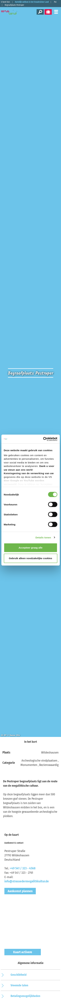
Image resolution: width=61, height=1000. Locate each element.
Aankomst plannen (20, 891)
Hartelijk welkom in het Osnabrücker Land (32, 2)
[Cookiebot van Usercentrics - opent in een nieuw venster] (43, 439)
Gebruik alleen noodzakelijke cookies (30, 558)
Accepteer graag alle (30, 547)
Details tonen (43, 537)
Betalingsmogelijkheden (25, 996)
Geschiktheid (19, 975)
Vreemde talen (19, 985)
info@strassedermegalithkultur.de (26, 881)
